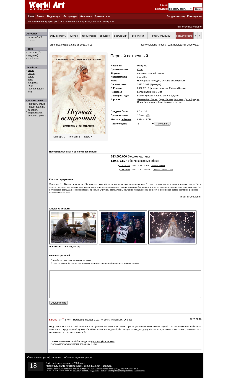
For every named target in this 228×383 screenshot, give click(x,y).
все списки (138, 35)
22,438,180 (124, 165)
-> (199, 35)
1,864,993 (125, 169)
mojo (30, 85)
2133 (97, 325)
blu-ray (31, 73)
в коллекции (120, 35)
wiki (30, 91)
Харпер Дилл (161, 95)
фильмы (76, 376)
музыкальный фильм (173, 80)
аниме (103, 376)
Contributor (195, 196)
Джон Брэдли (192, 99)
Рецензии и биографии (40, 21)
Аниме (40, 16)
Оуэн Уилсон (166, 99)
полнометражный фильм (150, 73)
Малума (178, 99)
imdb (30, 79)
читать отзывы (160, 35)
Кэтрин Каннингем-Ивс (149, 92)
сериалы (85, 376)
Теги (112, 21)
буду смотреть (58, 35)
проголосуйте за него (103, 346)
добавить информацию (35, 111)
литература (119, 376)
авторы (32, 37)
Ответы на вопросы (38, 362)
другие (174, 95)
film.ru (31, 76)
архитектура (139, 376)
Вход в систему (176, 16)
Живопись (86, 16)
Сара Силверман (146, 102)
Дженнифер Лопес (147, 99)
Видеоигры (54, 16)
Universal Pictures (158, 166)
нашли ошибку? (36, 107)
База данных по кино (96, 21)
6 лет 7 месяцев (73, 325)
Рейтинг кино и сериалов (69, 21)
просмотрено (89, 35)
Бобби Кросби (145, 95)
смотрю (73, 35)
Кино (31, 16)
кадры (31, 55)
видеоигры (94, 376)
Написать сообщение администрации (71, 362)
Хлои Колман (164, 102)
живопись (129, 376)
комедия (155, 80)
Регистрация (194, 16)
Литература (70, 16)
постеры (32, 52)
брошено (105, 35)
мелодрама (143, 80)
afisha (31, 70)
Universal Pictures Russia (172, 88)
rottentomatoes (36, 88)
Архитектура (102, 16)
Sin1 (73, 44)
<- (196, 35)
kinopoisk (33, 82)
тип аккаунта (184, 26)
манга (110, 376)
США (140, 69)
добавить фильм (37, 115)
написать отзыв (36, 103)
